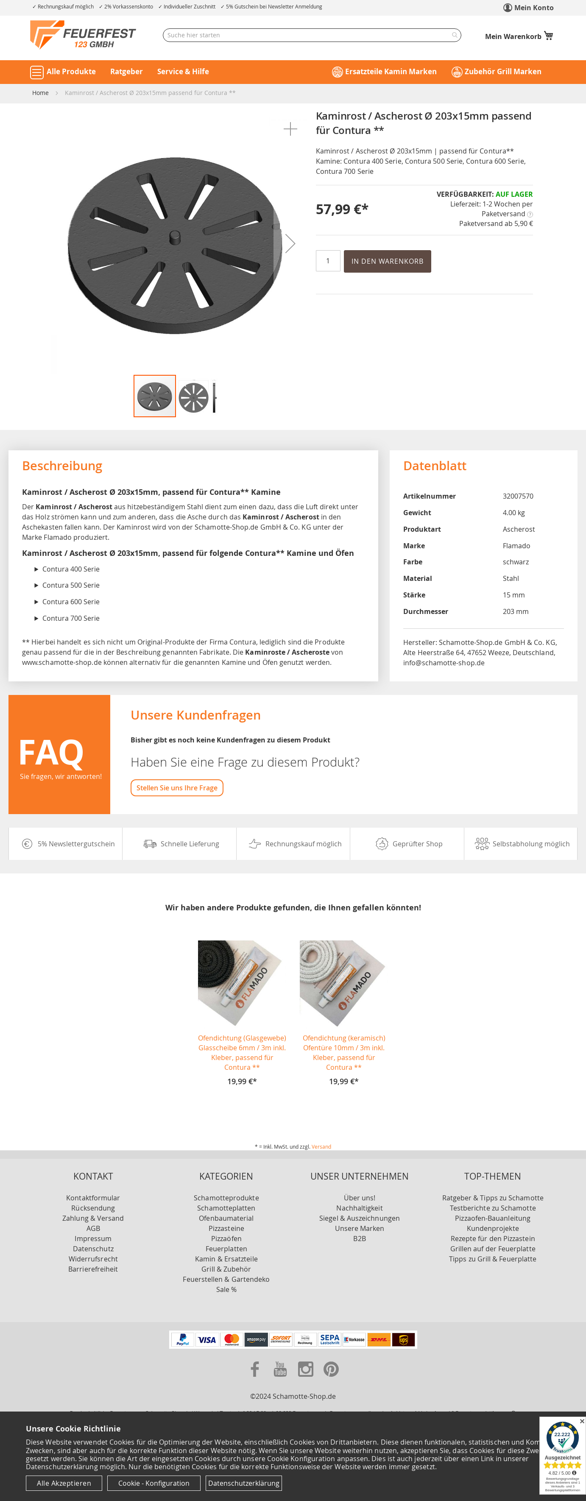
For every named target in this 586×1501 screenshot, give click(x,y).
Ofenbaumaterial (226, 1218)
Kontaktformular (93, 1197)
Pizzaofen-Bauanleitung (492, 1218)
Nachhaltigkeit (359, 1208)
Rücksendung (93, 1208)
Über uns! (360, 1197)
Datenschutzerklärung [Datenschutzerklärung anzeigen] (243, 1483)
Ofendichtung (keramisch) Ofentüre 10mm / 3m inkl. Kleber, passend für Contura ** (344, 1052)
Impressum (93, 1238)
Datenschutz (93, 1248)
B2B (359, 1238)
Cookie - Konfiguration (154, 1483)
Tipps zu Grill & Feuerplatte (492, 1259)
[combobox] (312, 35)
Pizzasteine (226, 1228)
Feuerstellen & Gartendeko (226, 1279)
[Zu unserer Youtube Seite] (281, 1378)
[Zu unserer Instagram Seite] (306, 1378)
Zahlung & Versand (93, 1218)
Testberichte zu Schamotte (493, 1208)
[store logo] (83, 35)
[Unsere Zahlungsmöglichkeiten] (293, 1346)
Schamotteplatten (226, 1208)
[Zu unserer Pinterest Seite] (331, 1378)
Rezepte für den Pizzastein (493, 1238)
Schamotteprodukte (226, 1197)
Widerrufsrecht (93, 1259)
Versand (321, 1146)
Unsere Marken (360, 1228)
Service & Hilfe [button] (183, 71)
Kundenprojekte (493, 1228)
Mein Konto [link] (534, 7)
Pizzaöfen (226, 1238)
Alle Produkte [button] (71, 71)
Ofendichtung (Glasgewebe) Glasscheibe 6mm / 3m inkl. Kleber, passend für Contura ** (242, 1052)
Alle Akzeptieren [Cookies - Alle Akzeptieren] (64, 1483)
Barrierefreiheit (93, 1269)
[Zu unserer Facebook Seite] (255, 1378)
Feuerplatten (226, 1248)
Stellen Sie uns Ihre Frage (177, 787)
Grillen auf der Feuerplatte (493, 1248)
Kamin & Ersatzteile (226, 1259)
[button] (290, 129)
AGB (93, 1228)
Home (40, 93)
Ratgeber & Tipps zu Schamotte (493, 1197)
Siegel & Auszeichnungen (359, 1218)
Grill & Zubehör (226, 1269)
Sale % (226, 1289)
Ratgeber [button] (126, 71)
